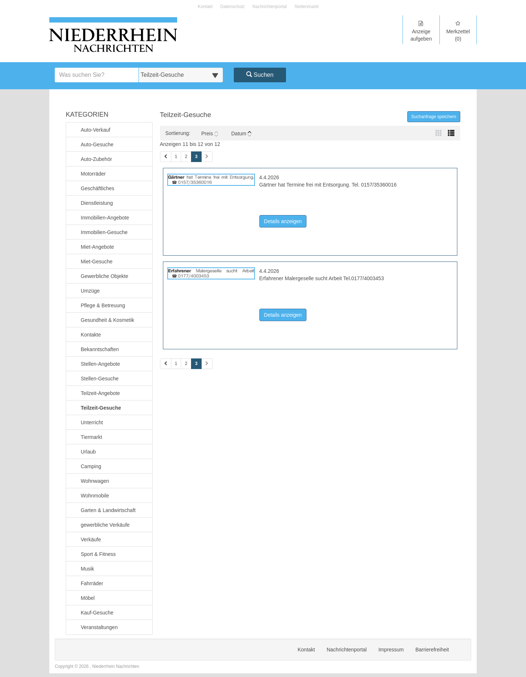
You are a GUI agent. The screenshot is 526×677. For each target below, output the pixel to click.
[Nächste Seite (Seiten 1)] (207, 156)
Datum (241, 133)
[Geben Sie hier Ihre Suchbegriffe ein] (97, 75)
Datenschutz (232, 7)
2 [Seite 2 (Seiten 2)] (186, 363)
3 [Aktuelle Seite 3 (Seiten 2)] (196, 363)
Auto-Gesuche (97, 143)
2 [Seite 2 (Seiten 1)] (186, 156)
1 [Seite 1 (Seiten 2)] (176, 363)
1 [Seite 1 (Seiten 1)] (176, 156)
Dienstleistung (96, 202)
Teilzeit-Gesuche (100, 407)
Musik (87, 568)
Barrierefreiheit (432, 649)
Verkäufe (90, 538)
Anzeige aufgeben (421, 31)
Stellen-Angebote (100, 363)
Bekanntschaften (99, 348)
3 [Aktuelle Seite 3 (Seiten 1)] (196, 156)
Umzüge (90, 290)
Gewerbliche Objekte (104, 275)
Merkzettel (458, 31)
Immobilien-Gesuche (103, 231)
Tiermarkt (91, 436)
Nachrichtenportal (269, 7)
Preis (209, 133)
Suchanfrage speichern (433, 116)
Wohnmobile (94, 495)
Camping (90, 465)
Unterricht (91, 421)
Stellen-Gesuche (99, 378)
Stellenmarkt (306, 7)
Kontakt (205, 7)
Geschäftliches (97, 187)
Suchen (260, 75)
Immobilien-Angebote (104, 217)
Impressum (391, 649)
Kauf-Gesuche (97, 612)
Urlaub (88, 451)
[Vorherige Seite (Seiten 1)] (165, 156)
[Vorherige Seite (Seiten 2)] (165, 363)
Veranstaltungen (99, 626)
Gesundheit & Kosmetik (107, 319)
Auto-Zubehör (96, 158)
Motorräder (93, 173)
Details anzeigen (285, 220)
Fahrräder (91, 582)
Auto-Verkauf (95, 129)
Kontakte (90, 334)
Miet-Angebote (97, 246)
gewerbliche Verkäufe (105, 524)
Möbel (87, 597)
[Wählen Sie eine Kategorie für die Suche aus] (181, 75)
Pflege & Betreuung (102, 304)
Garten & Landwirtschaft (108, 509)
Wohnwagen (94, 480)
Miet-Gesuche (96, 260)
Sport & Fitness (98, 553)
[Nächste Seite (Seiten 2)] (207, 363)
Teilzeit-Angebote (100, 392)
